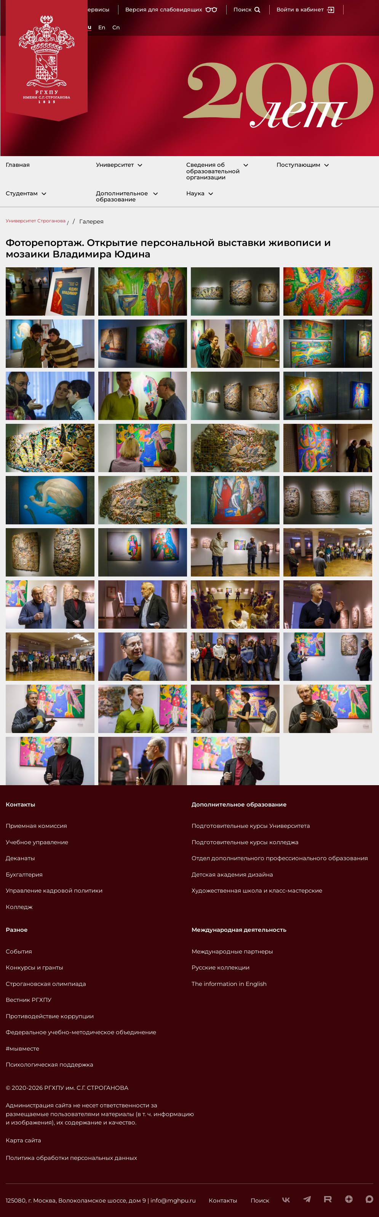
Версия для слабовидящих (171, 9)
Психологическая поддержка (49, 1064)
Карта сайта (23, 1140)
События (19, 951)
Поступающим (298, 165)
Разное (17, 929)
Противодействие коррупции (50, 1016)
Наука (195, 193)
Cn (116, 27)
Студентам (22, 193)
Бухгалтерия (24, 874)
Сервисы (96, 9)
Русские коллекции (220, 967)
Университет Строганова (36, 221)
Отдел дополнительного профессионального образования (280, 858)
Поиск (247, 9)
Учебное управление (37, 842)
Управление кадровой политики (54, 890)
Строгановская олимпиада (46, 983)
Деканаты (20, 858)
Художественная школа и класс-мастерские (257, 890)
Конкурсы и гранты (34, 967)
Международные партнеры (232, 951)
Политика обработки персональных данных (71, 1157)
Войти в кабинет (305, 9)
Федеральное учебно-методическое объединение (81, 1032)
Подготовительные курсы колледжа (245, 842)
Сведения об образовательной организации (213, 171)
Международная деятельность (239, 929)
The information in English (229, 983)
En (102, 27)
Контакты (20, 804)
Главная (18, 165)
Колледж (19, 906)
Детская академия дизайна (232, 874)
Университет (115, 165)
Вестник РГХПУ (28, 999)
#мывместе (22, 1048)
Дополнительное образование (122, 196)
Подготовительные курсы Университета (251, 825)
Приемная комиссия (36, 825)
